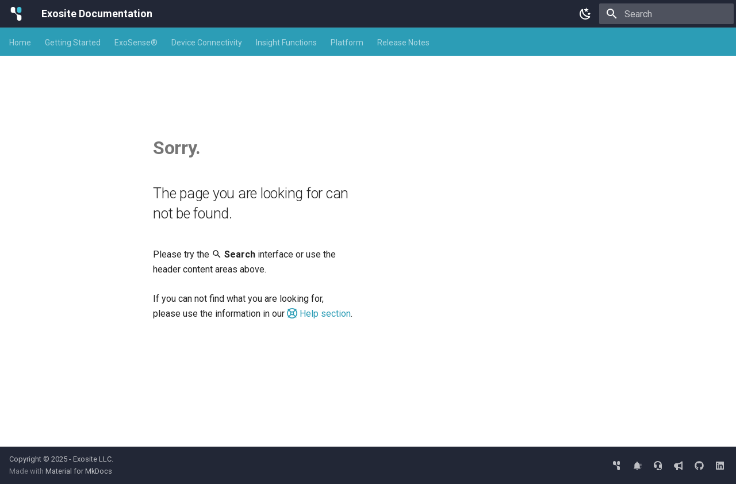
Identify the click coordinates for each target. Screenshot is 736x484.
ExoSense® (136, 42)
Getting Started (73, 42)
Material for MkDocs (78, 471)
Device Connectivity (206, 42)
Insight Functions (286, 42)
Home (20, 42)
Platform (347, 42)
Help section (319, 313)
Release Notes (403, 42)
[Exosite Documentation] (16, 13)
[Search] (666, 13)
